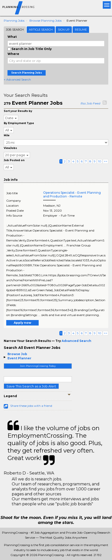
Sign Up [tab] (64, 29)
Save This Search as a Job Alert (31, 386)
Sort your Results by (18, 111)
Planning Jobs (14, 20)
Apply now (22, 323)
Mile (6, 135)
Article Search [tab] (41, 29)
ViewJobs (10, 148)
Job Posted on (14, 160)
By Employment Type (19, 123)
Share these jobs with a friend (31, 406)
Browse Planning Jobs (45, 20)
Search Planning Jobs (26, 72)
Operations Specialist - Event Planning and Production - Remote (72, 194)
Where (13, 54)
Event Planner (19, 358)
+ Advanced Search (17, 79)
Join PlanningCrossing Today (38, 366)
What (12, 37)
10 (99, 161)
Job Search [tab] (15, 29)
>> (105, 161)
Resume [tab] (81, 29)
